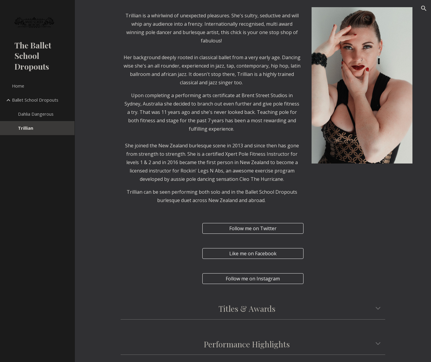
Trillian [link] (25, 128)
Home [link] (18, 86)
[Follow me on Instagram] (253, 279)
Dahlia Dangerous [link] (36, 114)
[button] (424, 8)
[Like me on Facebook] (253, 253)
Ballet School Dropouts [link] (35, 100)
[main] (212, 28)
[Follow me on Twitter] (253, 228)
